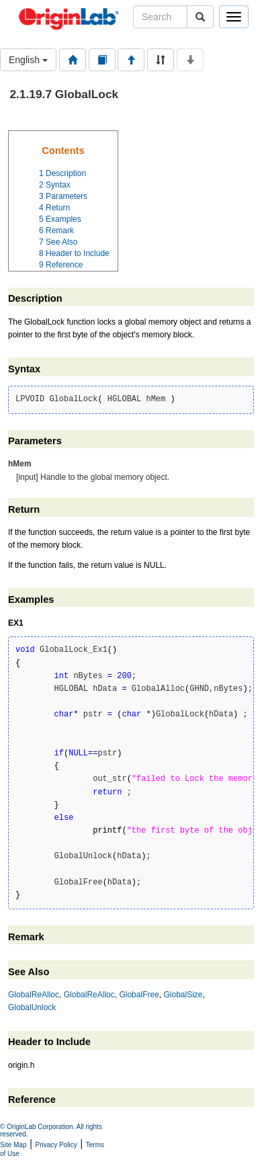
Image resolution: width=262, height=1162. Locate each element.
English (28, 59)
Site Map (13, 1145)
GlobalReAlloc (33, 994)
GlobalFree (139, 994)
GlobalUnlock (32, 1007)
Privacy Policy (56, 1145)
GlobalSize (182, 994)
